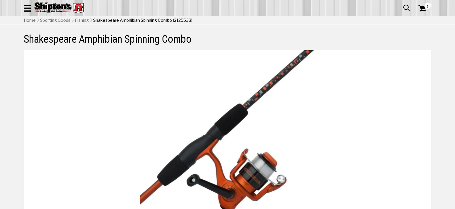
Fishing (82, 49)
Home (30, 49)
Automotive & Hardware (109, 39)
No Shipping (330, 174)
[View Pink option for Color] (362, 146)
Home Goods (203, 39)
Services (423, 4)
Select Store (390, 174)
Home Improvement (251, 39)
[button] (290, 21)
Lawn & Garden (301, 39)
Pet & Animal (342, 39)
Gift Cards (373, 4)
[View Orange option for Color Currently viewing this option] (323, 146)
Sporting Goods (384, 39)
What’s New (398, 4)
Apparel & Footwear (49, 39)
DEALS (420, 39)
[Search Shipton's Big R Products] (227, 21)
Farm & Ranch (161, 39)
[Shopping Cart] (421, 21)
